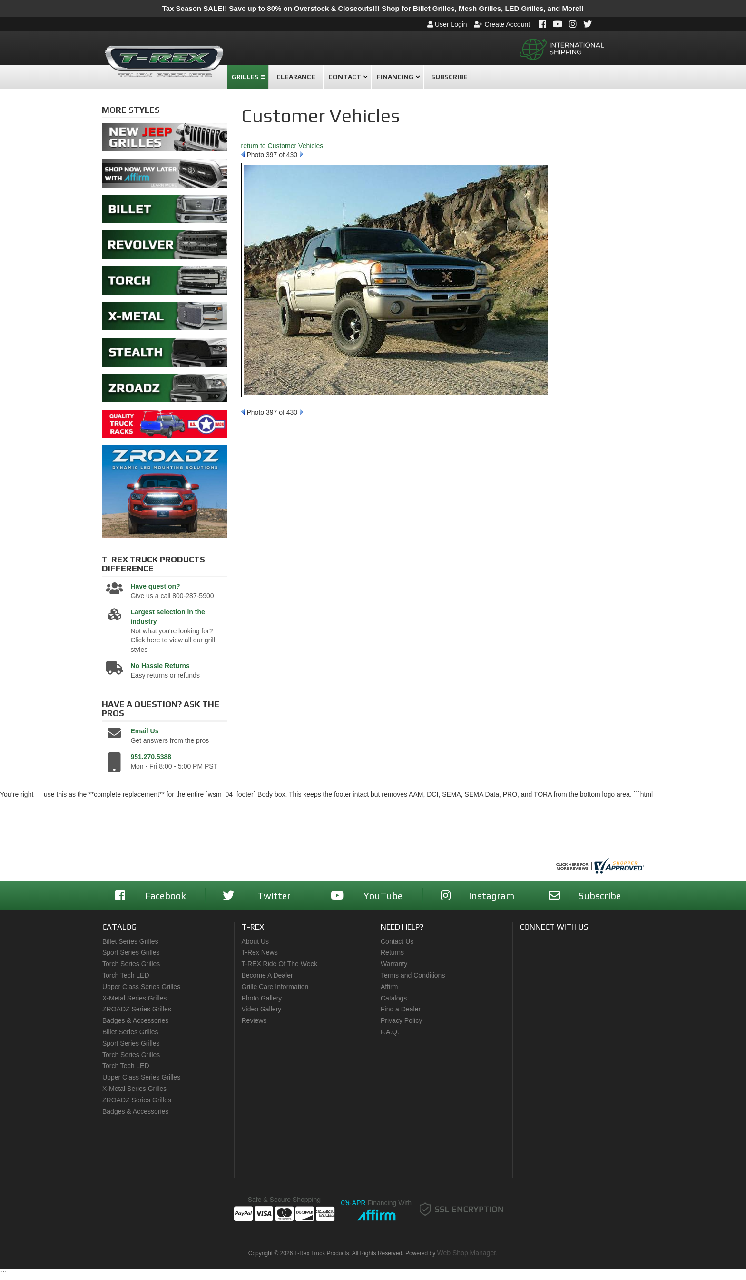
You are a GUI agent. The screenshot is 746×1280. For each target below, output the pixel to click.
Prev (243, 154)
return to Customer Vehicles (282, 146)
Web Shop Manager (466, 1253)
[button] (247, 77)
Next (301, 154)
